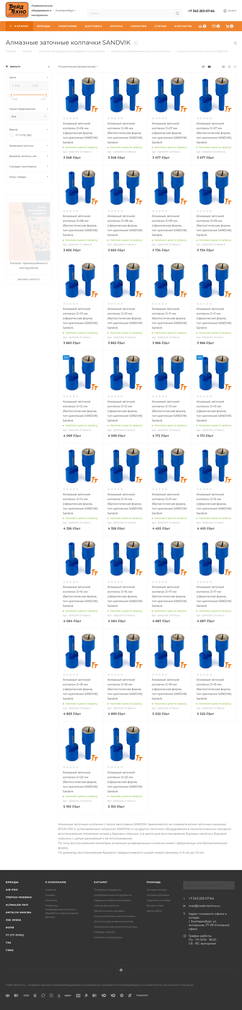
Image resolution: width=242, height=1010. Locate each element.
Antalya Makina (18, 912)
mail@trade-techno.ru (204, 906)
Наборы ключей (104, 931)
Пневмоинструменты (107, 889)
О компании (55, 882)
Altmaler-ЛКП (17, 904)
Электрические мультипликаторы (115, 926)
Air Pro (12, 889)
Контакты (51, 900)
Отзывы (50, 894)
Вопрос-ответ (155, 905)
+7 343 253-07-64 (201, 11)
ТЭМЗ (10, 950)
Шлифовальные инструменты (113, 894)
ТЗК (8, 942)
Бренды (12, 882)
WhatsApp (121, 970)
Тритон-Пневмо (19, 897)
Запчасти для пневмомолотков (113, 921)
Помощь (154, 882)
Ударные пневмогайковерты (112, 900)
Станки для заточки (106, 905)
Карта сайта (154, 910)
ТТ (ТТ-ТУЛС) (15, 935)
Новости (50, 889)
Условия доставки (158, 894)
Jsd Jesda (13, 919)
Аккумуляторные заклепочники (114, 916)
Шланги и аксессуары (108, 937)
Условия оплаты (157, 889)
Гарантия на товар (158, 900)
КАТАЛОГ (101, 882)
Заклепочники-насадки (109, 910)
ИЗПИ (10, 927)
